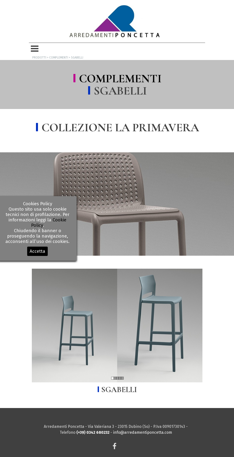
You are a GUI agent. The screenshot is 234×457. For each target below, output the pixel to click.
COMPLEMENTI (120, 79)
